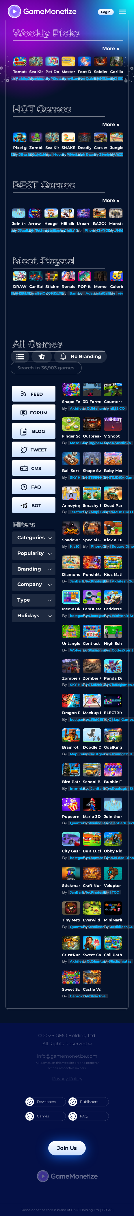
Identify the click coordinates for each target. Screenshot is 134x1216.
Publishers (83, 1101)
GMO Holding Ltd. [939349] (92, 1210)
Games (37, 1116)
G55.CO (118, 408)
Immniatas (100, 650)
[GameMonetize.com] (42, 12)
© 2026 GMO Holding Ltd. (67, 1035)
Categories (34, 537)
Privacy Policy (67, 1078)
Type (34, 600)
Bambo (91, 293)
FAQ (78, 1116)
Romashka (121, 443)
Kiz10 (57, 154)
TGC (115, 892)
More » (111, 48)
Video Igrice (102, 823)
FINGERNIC (101, 719)
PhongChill (101, 546)
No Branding (80, 356)
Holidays (34, 615)
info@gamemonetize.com (67, 1056)
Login (106, 12)
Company (34, 584)
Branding (34, 569)
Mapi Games (102, 512)
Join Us (67, 1148)
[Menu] (122, 12)
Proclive (98, 996)
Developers (40, 1101)
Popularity (34, 553)
